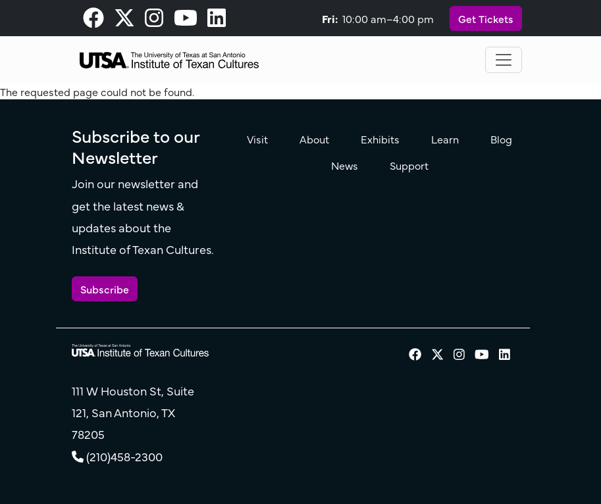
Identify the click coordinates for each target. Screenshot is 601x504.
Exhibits (380, 139)
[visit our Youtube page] (185, 21)
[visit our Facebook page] (93, 21)
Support (409, 165)
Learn (445, 139)
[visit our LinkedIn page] (216, 21)
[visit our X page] (124, 21)
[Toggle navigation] (503, 60)
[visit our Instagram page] (154, 21)
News (344, 165)
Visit (257, 139)
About (314, 139)
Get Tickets (485, 18)
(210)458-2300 (124, 456)
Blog (501, 139)
